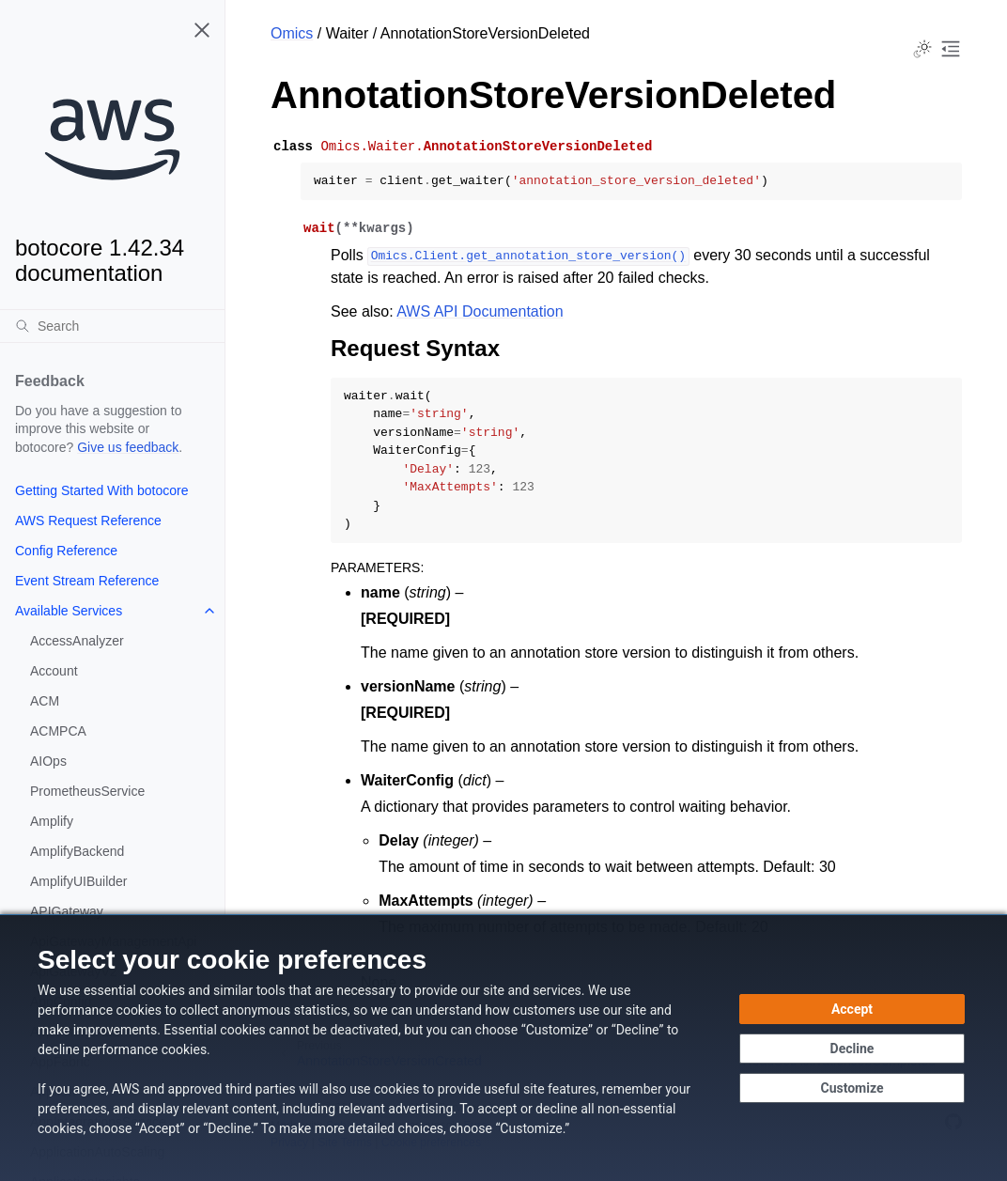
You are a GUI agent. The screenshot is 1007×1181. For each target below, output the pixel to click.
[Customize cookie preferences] (852, 1088)
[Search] (112, 326)
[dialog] (503, 1047)
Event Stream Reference (87, 580)
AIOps (48, 761)
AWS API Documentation (479, 311)
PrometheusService (87, 791)
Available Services (68, 610)
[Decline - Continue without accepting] (852, 1048)
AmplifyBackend (77, 851)
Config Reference (66, 550)
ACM (44, 700)
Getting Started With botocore (101, 490)
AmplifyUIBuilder (78, 881)
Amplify (51, 821)
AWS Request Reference (88, 520)
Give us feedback (127, 447)
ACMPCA (58, 730)
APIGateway (66, 911)
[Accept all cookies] (852, 1009)
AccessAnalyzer (77, 640)
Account (54, 670)
